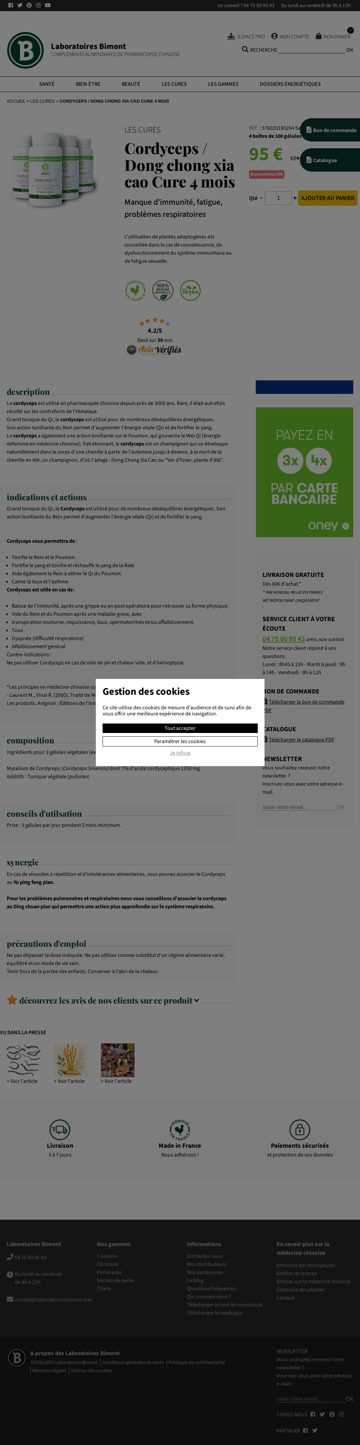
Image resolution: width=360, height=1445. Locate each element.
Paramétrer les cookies (180, 741)
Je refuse (180, 753)
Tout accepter (180, 728)
